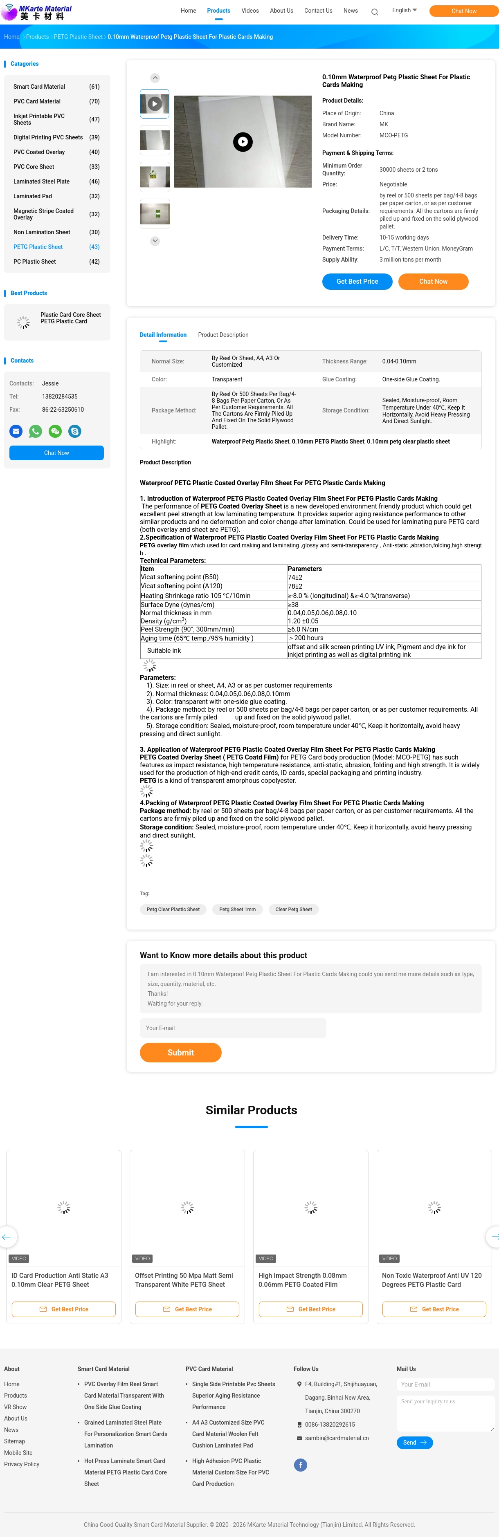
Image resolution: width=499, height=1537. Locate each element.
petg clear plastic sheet (173, 909)
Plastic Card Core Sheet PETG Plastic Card (70, 318)
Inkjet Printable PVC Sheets (56, 119)
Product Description (223, 335)
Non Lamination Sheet (56, 232)
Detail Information (163, 335)
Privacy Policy (21, 1464)
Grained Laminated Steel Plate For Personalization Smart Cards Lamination (125, 1434)
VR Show (15, 1407)
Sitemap (14, 1441)
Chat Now (464, 11)
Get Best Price (357, 281)
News (11, 1430)
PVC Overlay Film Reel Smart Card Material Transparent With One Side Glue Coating (124, 1395)
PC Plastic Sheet (56, 262)
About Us (15, 1418)
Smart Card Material (56, 87)
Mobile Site (18, 1453)
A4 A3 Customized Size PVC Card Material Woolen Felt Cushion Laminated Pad (228, 1434)
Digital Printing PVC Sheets (56, 137)
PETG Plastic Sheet (56, 247)
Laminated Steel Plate (56, 181)
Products (15, 1395)
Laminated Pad (56, 196)
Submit (181, 1053)
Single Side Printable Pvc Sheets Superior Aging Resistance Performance (233, 1395)
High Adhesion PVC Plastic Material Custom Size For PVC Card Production (230, 1472)
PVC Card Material (56, 101)
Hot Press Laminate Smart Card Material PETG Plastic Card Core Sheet (125, 1472)
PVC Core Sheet (56, 167)
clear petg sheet (294, 909)
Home (12, 1384)
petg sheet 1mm (237, 909)
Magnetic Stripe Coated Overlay (56, 214)
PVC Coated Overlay (56, 152)
